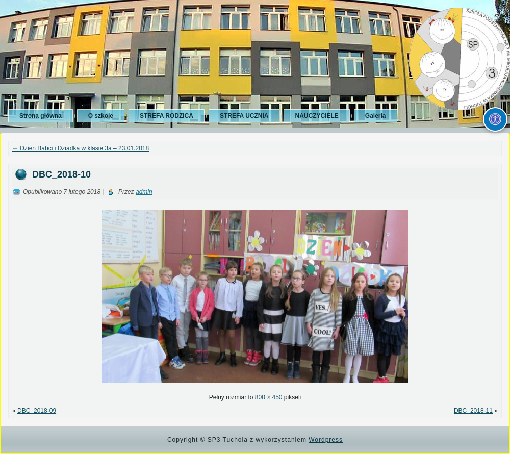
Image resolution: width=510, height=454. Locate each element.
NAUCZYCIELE (316, 115)
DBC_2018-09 (36, 410)
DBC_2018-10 (61, 174)
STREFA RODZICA (166, 115)
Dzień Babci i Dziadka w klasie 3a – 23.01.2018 (80, 148)
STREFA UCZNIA (244, 115)
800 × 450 (269, 397)
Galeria (375, 115)
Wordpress (326, 439)
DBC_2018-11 (473, 410)
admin (144, 191)
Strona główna (40, 115)
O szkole (100, 115)
